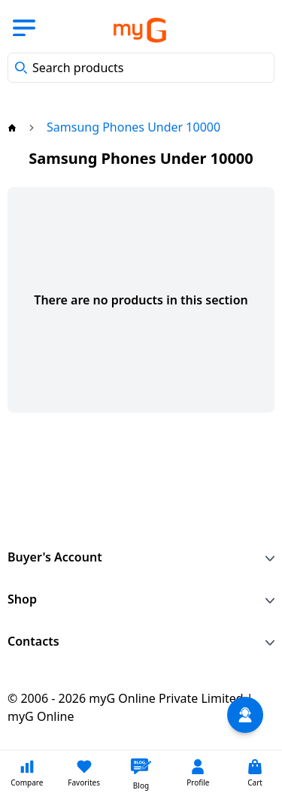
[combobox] (141, 68)
